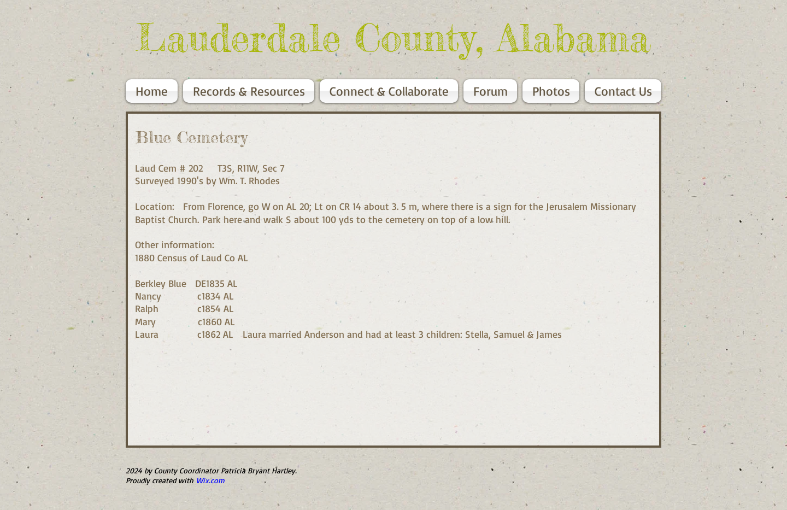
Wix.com (210, 480)
